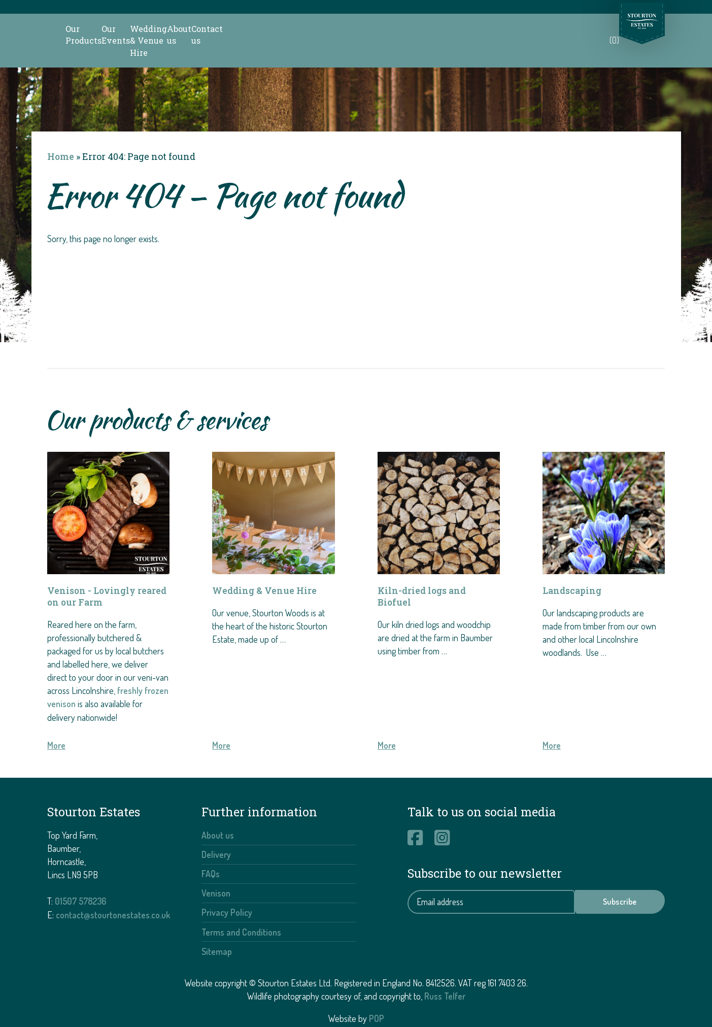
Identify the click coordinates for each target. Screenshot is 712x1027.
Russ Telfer (445, 971)
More (56, 721)
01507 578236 (82, 877)
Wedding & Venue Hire (388, 28)
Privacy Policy (226, 887)
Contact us (561, 28)
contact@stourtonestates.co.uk (113, 890)
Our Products (201, 28)
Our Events (284, 28)
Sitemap (216, 926)
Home (61, 132)
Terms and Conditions (241, 907)
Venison (215, 868)
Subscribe (619, 878)
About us (487, 28)
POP (376, 993)
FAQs (210, 849)
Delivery (216, 830)
